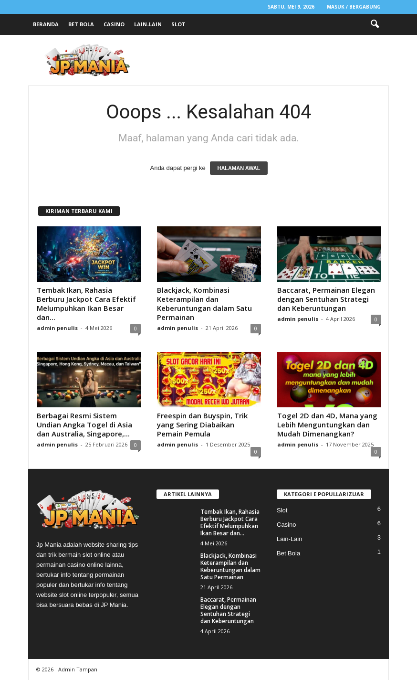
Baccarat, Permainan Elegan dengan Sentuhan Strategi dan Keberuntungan (326, 299)
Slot (178, 24)
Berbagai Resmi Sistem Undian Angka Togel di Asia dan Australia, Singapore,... (84, 424)
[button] (374, 24)
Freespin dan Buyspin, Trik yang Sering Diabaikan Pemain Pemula (202, 424)
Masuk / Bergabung (354, 6)
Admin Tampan (77, 669)
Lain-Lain (148, 24)
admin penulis (57, 327)
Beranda (46, 24)
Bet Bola (81, 24)
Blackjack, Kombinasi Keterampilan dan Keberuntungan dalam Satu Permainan (204, 303)
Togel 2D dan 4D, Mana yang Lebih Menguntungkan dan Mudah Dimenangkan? (327, 424)
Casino (114, 24)
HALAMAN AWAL (238, 168)
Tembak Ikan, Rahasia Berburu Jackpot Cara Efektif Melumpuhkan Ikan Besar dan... (86, 303)
